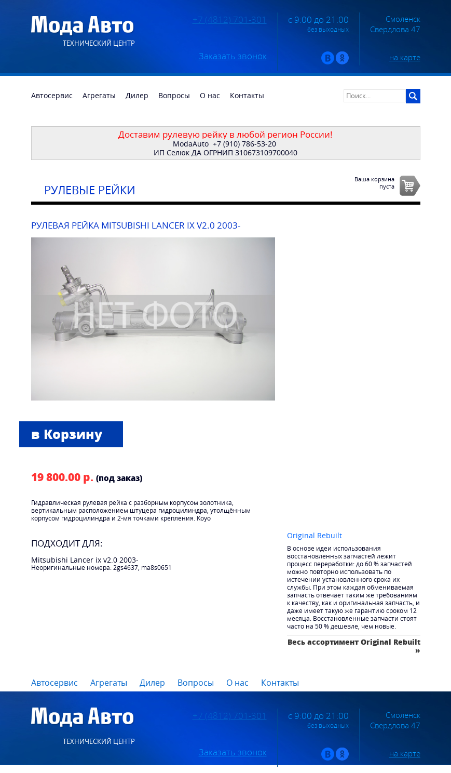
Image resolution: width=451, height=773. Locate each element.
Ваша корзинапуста (374, 182)
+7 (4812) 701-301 (230, 19)
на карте (404, 57)
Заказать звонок (233, 56)
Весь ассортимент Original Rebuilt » (354, 646)
